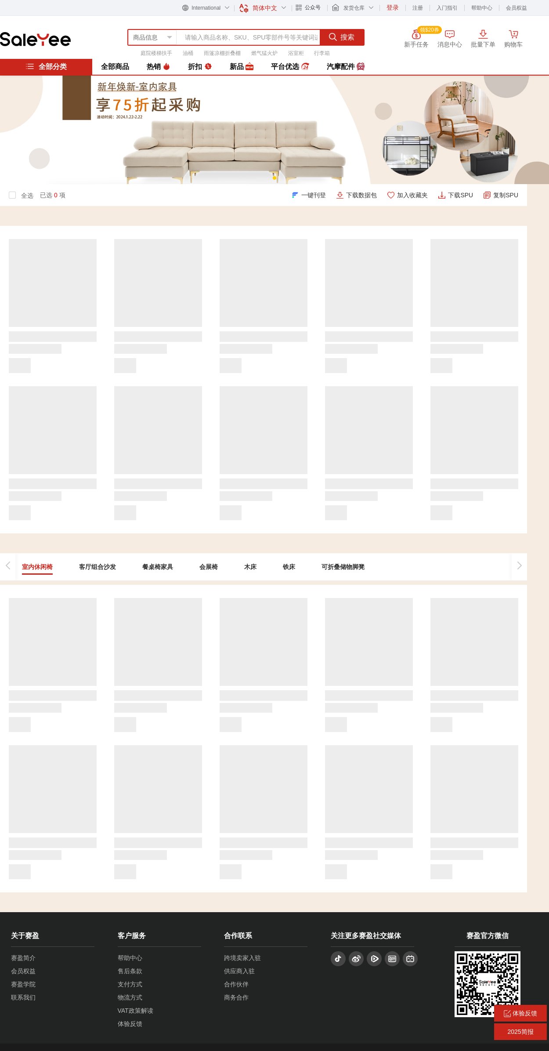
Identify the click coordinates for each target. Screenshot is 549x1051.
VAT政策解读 (135, 1010)
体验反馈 (130, 1023)
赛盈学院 (23, 984)
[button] (274, 178)
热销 (158, 66)
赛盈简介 (23, 957)
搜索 (341, 37)
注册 (417, 8)
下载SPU (460, 195)
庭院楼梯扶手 (156, 53)
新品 (241, 66)
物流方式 (130, 997)
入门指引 (447, 8)
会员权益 (516, 8)
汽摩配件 (346, 66)
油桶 (188, 53)
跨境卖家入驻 (242, 957)
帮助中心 (481, 8)
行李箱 (322, 53)
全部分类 (46, 66)
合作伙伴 (236, 984)
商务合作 (236, 997)
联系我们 (23, 997)
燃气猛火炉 (264, 53)
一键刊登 (313, 195)
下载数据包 (361, 195)
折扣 (200, 66)
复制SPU (505, 195)
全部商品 (115, 66)
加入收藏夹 (412, 195)
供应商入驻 (239, 971)
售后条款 (130, 971)
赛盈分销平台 (35, 39)
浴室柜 (296, 53)
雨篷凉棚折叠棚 (222, 53)
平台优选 (290, 66)
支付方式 (130, 984)
